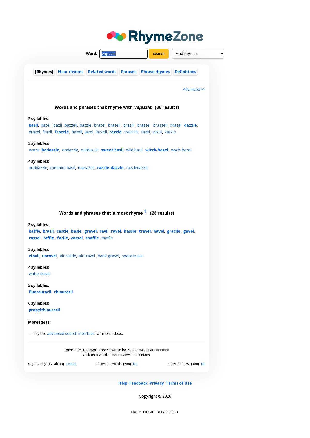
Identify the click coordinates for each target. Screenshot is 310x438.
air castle (68, 255)
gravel (90, 231)
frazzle (62, 132)
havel (159, 231)
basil (33, 125)
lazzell (101, 132)
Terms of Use (179, 383)
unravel (49, 255)
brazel (99, 125)
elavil (34, 255)
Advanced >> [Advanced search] (194, 89)
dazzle (190, 125)
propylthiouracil (44, 309)
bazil (57, 125)
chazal (175, 125)
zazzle (170, 132)
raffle (48, 238)
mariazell (86, 167)
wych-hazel (181, 149)
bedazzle (50, 149)
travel (145, 231)
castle (63, 231)
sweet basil (112, 149)
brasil (48, 231)
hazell (76, 132)
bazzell (70, 125)
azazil (34, 149)
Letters (71, 364)
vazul (157, 132)
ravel (116, 231)
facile (62, 238)
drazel (34, 132)
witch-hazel (156, 149)
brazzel (143, 125)
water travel (40, 273)
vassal (77, 238)
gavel (188, 231)
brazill (128, 125)
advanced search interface (70, 333)
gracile (173, 231)
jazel (89, 132)
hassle (130, 231)
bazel (45, 125)
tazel (145, 132)
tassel (35, 238)
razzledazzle (137, 167)
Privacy (157, 383)
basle (76, 231)
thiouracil (63, 292)
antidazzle (38, 167)
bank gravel (108, 255)
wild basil (134, 149)
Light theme (142, 411)
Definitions (185, 71)
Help (122, 383)
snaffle (92, 238)
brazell (114, 125)
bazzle (85, 125)
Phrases (128, 71)
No (135, 364)
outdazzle (90, 149)
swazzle (131, 132)
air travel (87, 255)
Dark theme (168, 411)
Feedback (138, 383)
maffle (107, 238)
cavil (104, 231)
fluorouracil (40, 292)
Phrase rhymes (155, 71)
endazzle (70, 149)
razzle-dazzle (110, 167)
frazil (47, 132)
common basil (62, 167)
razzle (115, 132)
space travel (133, 255)
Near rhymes (70, 71)
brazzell (160, 125)
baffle (34, 231)
